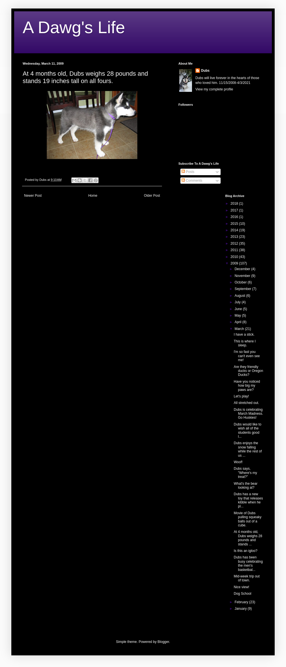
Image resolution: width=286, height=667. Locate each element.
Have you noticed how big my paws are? (247, 386)
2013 (234, 237)
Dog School (242, 594)
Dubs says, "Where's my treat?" (245, 473)
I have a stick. (244, 334)
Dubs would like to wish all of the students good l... (247, 430)
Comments (192, 181)
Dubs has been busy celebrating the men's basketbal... (248, 563)
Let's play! (241, 396)
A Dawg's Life (74, 27)
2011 (234, 250)
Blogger (163, 642)
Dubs (205, 71)
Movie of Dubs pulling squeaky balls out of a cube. (247, 519)
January (240, 609)
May (238, 315)
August (240, 296)
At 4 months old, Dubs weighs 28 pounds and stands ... (248, 538)
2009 (234, 263)
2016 (234, 217)
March (239, 329)
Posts (188, 172)
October (240, 282)
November (242, 276)
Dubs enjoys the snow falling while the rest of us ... (248, 449)
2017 (234, 210)
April (238, 322)
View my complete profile (214, 89)
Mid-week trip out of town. (246, 578)
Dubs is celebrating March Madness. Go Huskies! (248, 414)
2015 (234, 224)
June (238, 309)
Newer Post (33, 196)
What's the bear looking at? (245, 486)
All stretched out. (246, 403)
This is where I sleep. (244, 343)
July (238, 302)
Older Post (152, 196)
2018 (234, 204)
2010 (234, 257)
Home (92, 196)
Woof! (238, 462)
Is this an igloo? (245, 551)
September (243, 289)
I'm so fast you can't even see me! (247, 356)
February (241, 602)
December (242, 269)
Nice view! (241, 587)
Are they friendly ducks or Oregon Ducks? (248, 371)
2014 (234, 230)
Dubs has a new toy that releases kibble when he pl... (248, 500)
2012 (234, 243)
